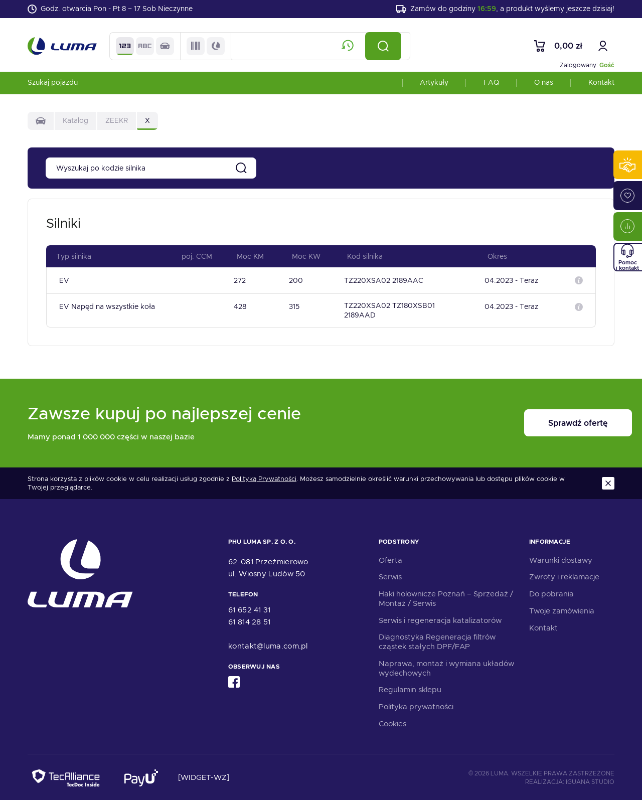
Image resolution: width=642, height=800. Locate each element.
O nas (543, 87)
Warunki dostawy (560, 558)
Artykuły (434, 87)
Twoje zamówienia (561, 608)
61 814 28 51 (249, 619)
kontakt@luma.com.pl (268, 644)
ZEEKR (116, 125)
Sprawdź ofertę (552, 421)
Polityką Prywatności (264, 477)
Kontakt (601, 87)
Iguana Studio (590, 780)
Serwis (390, 575)
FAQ (491, 87)
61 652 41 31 (249, 607)
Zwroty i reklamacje (564, 575)
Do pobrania (551, 592)
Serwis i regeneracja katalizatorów (440, 618)
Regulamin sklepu (410, 688)
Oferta (390, 558)
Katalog (75, 125)
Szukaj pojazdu (53, 87)
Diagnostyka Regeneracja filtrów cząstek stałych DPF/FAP (437, 640)
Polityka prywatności (416, 705)
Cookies (392, 721)
